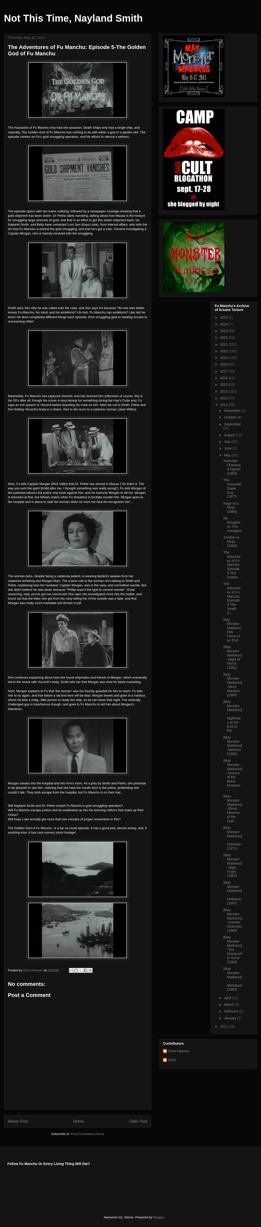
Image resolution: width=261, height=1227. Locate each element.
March (229, 1005)
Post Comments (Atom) (87, 1134)
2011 (224, 1026)
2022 (224, 338)
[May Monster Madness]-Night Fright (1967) (232, 865)
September (232, 424)
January (230, 1018)
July (227, 442)
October (230, 417)
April (228, 998)
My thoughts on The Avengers (232, 524)
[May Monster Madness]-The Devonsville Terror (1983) (232, 949)
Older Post (138, 1121)
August (230, 435)
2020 (224, 351)
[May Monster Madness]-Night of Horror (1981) (232, 657)
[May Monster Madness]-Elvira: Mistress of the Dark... (232, 808)
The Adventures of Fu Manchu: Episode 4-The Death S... (232, 598)
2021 (224, 344)
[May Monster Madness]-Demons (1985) (232, 745)
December (232, 411)
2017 (224, 371)
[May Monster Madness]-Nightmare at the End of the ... (232, 716)
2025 (224, 317)
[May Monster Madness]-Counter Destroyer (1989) (232, 920)
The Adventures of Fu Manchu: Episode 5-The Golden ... (232, 564)
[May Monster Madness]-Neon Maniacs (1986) (232, 684)
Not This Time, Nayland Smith (73, 18)
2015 (224, 385)
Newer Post (18, 1121)
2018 (224, 364)
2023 (224, 331)
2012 (224, 405)
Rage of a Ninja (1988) (230, 507)
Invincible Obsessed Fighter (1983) (232, 467)
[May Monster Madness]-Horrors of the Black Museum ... (232, 775)
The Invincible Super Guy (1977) (232, 488)
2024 (224, 324)
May (227, 455)
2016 (224, 378)
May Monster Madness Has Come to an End (232, 630)
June (228, 448)
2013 (224, 398)
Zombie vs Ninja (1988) (231, 541)
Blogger (158, 1217)
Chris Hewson (178, 1051)
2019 (224, 358)
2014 (224, 391)
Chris (172, 1060)
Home (78, 1121)
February (231, 1011)
